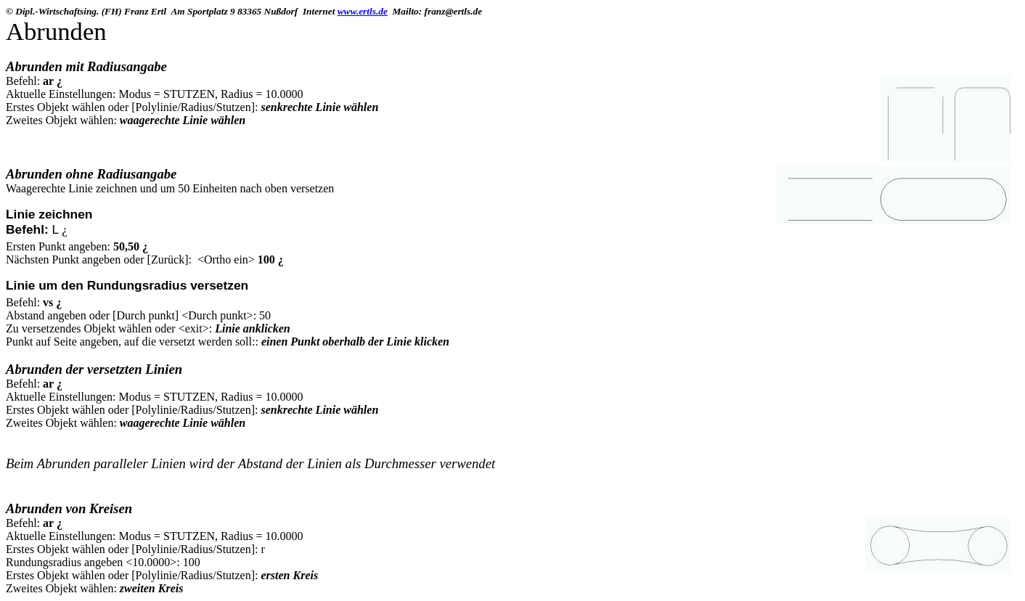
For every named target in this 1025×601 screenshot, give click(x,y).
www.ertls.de (363, 11)
